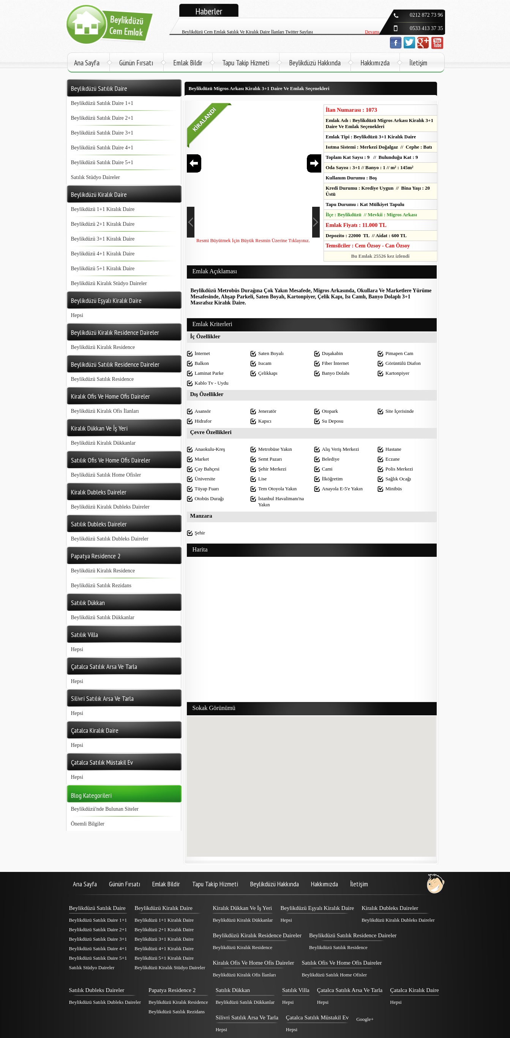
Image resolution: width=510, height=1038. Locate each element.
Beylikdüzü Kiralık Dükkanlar (103, 443)
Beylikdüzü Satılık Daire (97, 908)
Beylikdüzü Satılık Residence (102, 379)
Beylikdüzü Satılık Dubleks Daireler (109, 539)
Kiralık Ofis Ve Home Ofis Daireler (253, 963)
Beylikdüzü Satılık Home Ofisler (106, 475)
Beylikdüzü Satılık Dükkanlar (102, 617)
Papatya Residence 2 (172, 990)
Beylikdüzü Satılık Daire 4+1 (102, 148)
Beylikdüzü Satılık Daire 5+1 (102, 162)
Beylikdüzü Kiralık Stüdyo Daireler (109, 283)
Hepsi (77, 315)
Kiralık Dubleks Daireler (390, 908)
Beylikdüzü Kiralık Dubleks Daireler (110, 507)
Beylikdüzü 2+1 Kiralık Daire (103, 224)
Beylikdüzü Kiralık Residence (103, 347)
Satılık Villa (295, 990)
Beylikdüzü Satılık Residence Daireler (352, 935)
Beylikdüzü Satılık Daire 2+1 (102, 118)
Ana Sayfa (86, 62)
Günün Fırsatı (136, 62)
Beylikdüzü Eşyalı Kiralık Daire (317, 908)
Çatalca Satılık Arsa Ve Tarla (350, 990)
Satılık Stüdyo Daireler (95, 177)
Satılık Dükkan (233, 990)
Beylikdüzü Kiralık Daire (163, 908)
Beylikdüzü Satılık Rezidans (101, 585)
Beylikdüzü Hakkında (315, 62)
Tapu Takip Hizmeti (245, 62)
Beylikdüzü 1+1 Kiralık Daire (103, 209)
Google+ (365, 1019)
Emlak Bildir (187, 62)
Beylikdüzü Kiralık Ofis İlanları (105, 411)
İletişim (418, 62)
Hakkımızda (375, 62)
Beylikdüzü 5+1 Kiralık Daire (103, 268)
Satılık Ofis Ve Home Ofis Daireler (342, 963)
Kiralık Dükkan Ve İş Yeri (242, 908)
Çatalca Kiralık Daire (414, 990)
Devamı (372, 34)
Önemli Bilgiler (87, 824)
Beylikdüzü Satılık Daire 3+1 (102, 133)
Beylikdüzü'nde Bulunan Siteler (105, 809)
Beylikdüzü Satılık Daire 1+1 (102, 103)
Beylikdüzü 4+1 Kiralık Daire (103, 254)
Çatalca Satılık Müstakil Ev (317, 1017)
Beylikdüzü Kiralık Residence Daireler (257, 935)
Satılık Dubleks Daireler (97, 990)
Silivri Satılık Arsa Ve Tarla (247, 1017)
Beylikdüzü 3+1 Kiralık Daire (103, 239)
